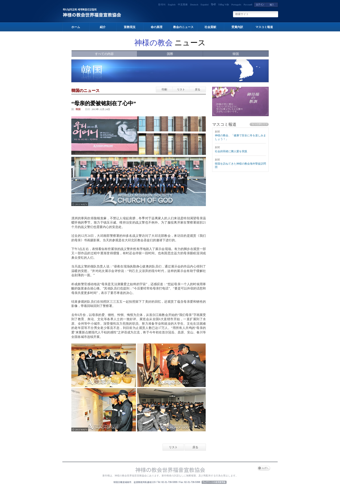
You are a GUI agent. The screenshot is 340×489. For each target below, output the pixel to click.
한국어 (162, 4)
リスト (181, 89)
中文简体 (183, 4)
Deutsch (194, 4)
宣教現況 (129, 27)
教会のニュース (183, 27)
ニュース (170, 43)
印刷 (164, 89)
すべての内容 (104, 54)
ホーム (75, 27)
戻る (197, 89)
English (172, 4)
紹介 (103, 27)
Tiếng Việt (223, 4)
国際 (170, 54)
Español (204, 4)
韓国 (236, 54)
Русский (248, 4)
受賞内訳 (237, 27)
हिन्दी (213, 4)
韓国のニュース (85, 90)
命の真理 (156, 27)
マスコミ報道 (264, 27)
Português (236, 4)
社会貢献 (210, 27)
